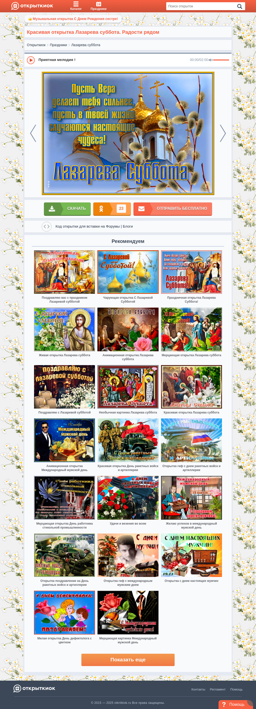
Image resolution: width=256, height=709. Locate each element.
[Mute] (210, 60)
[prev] (33, 133)
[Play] (31, 60)
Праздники (58, 45)
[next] (223, 133)
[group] (128, 60)
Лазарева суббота (85, 45)
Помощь (236, 689)
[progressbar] (221, 60)
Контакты (198, 689)
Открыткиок (36, 45)
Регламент (218, 689)
